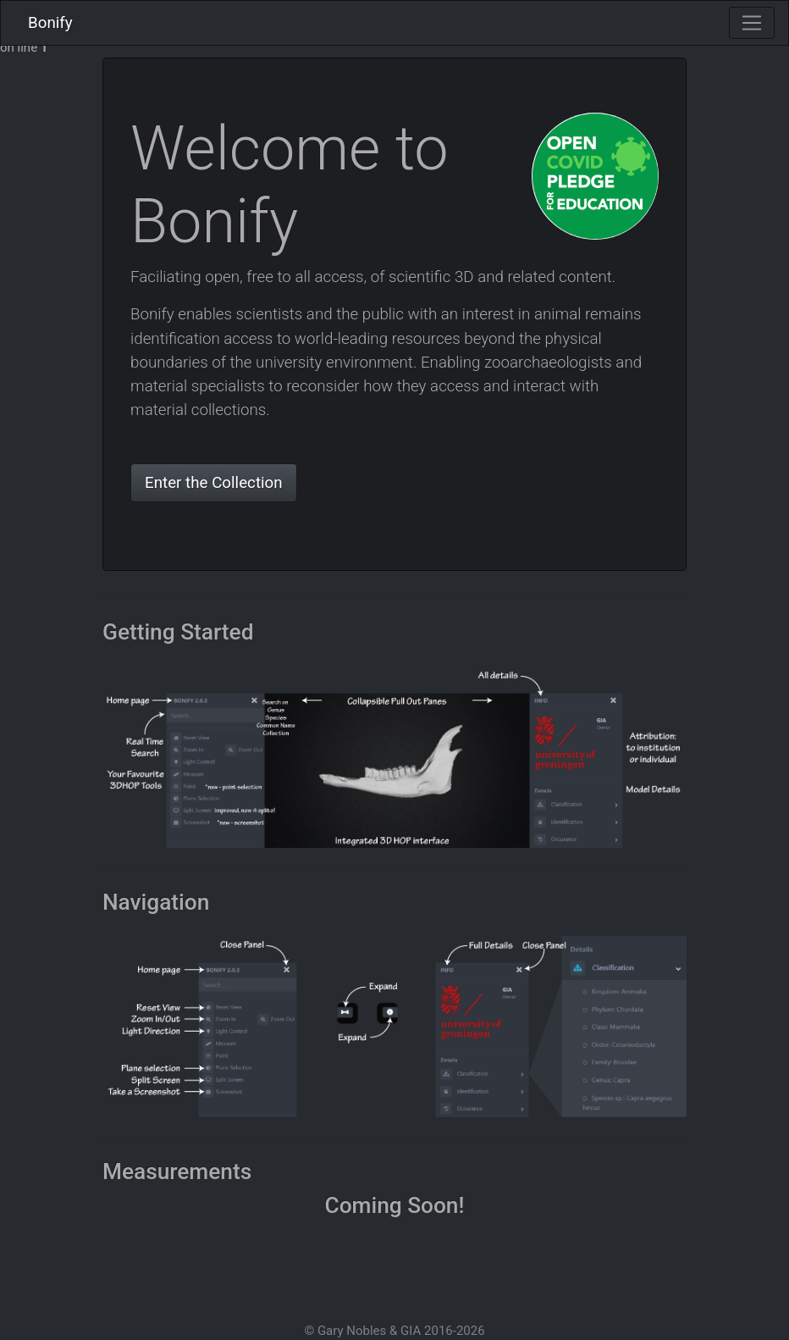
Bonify (50, 23)
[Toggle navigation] (752, 23)
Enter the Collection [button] (214, 482)
